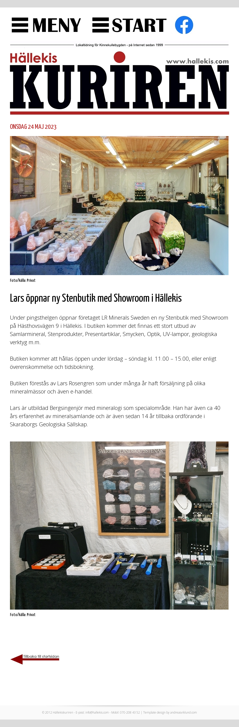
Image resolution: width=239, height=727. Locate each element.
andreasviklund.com (183, 712)
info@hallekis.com (97, 712)
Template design (154, 712)
